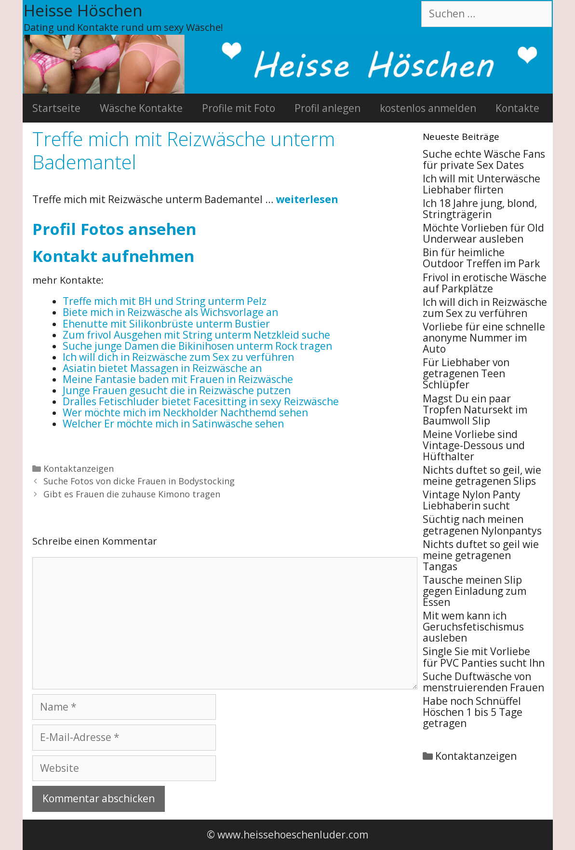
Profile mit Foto (238, 108)
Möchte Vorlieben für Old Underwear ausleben (483, 233)
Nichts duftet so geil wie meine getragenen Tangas (481, 555)
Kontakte (517, 108)
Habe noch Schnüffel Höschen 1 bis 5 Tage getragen (472, 712)
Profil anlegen (327, 108)
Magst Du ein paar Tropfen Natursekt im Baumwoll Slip (475, 409)
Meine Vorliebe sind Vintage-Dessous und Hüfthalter (474, 445)
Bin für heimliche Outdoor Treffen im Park (481, 258)
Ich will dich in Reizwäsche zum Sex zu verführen (485, 307)
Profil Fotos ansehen (114, 229)
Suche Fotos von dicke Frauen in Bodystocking (139, 481)
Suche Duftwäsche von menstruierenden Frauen (483, 682)
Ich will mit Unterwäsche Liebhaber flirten (481, 184)
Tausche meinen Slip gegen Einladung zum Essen (474, 591)
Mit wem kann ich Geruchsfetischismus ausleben (473, 626)
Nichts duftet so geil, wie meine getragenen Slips (482, 475)
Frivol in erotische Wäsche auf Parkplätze (485, 283)
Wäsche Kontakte (141, 108)
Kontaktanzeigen (78, 468)
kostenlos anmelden (428, 108)
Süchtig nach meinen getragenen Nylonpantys (482, 524)
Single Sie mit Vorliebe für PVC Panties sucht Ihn (484, 656)
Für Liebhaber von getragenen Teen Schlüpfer (466, 373)
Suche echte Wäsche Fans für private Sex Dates (484, 159)
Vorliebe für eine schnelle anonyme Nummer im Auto (484, 338)
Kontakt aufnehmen (113, 256)
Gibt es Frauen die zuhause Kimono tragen (131, 494)
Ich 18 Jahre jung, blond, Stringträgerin (480, 208)
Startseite (56, 108)
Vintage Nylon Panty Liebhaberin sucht (472, 500)
